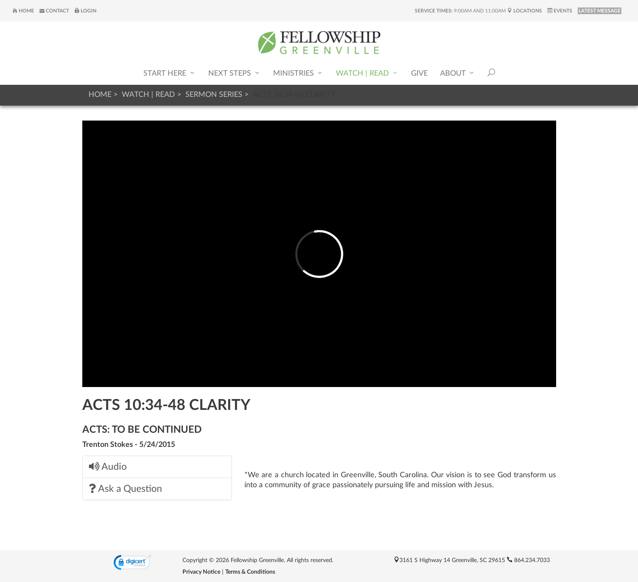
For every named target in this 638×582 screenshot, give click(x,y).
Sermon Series (213, 95)
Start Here (169, 73)
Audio (108, 466)
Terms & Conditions (250, 572)
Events (559, 10)
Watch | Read (367, 73)
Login (85, 10)
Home (23, 10)
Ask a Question (125, 488)
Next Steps (234, 73)
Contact (54, 10)
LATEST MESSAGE (600, 10)
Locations (524, 10)
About (457, 73)
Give (419, 73)
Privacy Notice (201, 572)
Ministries (298, 73)
